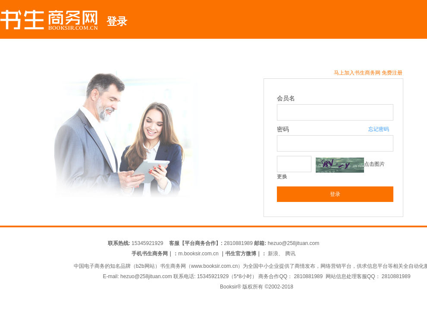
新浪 (273, 254)
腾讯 (290, 254)
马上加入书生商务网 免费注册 (368, 73)
